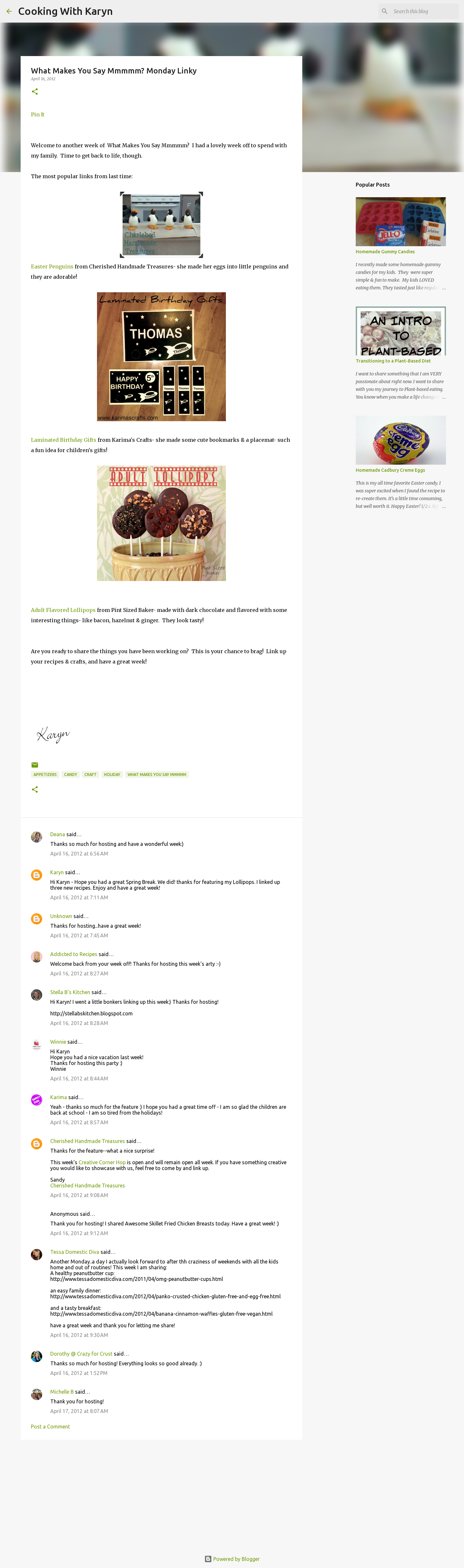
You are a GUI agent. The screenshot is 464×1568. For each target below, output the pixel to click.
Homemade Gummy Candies (385, 251)
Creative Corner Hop (102, 1162)
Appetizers (45, 774)
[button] (35, 92)
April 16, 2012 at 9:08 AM (79, 1195)
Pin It (37, 114)
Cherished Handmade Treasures (87, 1141)
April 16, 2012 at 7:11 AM (79, 897)
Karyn (57, 872)
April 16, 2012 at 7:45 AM (79, 935)
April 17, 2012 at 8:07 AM (79, 1411)
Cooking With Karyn (65, 11)
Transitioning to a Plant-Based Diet (393, 360)
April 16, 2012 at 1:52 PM (79, 1373)
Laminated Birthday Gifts (63, 440)
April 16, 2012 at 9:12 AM (79, 1233)
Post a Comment (50, 1426)
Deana (57, 834)
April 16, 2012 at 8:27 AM (79, 973)
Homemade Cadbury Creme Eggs (390, 470)
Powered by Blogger (232, 1559)
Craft (90, 774)
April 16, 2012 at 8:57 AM (79, 1122)
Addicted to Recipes (73, 954)
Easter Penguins (52, 266)
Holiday (112, 774)
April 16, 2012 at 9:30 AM (79, 1335)
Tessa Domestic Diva (74, 1252)
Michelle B (62, 1392)
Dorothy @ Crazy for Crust (81, 1354)
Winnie (58, 1042)
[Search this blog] (425, 11)
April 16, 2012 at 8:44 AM (79, 1078)
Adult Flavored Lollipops (63, 610)
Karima (58, 1097)
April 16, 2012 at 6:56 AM (79, 854)
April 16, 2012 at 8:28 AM (79, 1023)
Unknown (61, 916)
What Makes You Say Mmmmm (157, 774)
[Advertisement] (161, 1494)
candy (70, 774)
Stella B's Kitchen (70, 992)
